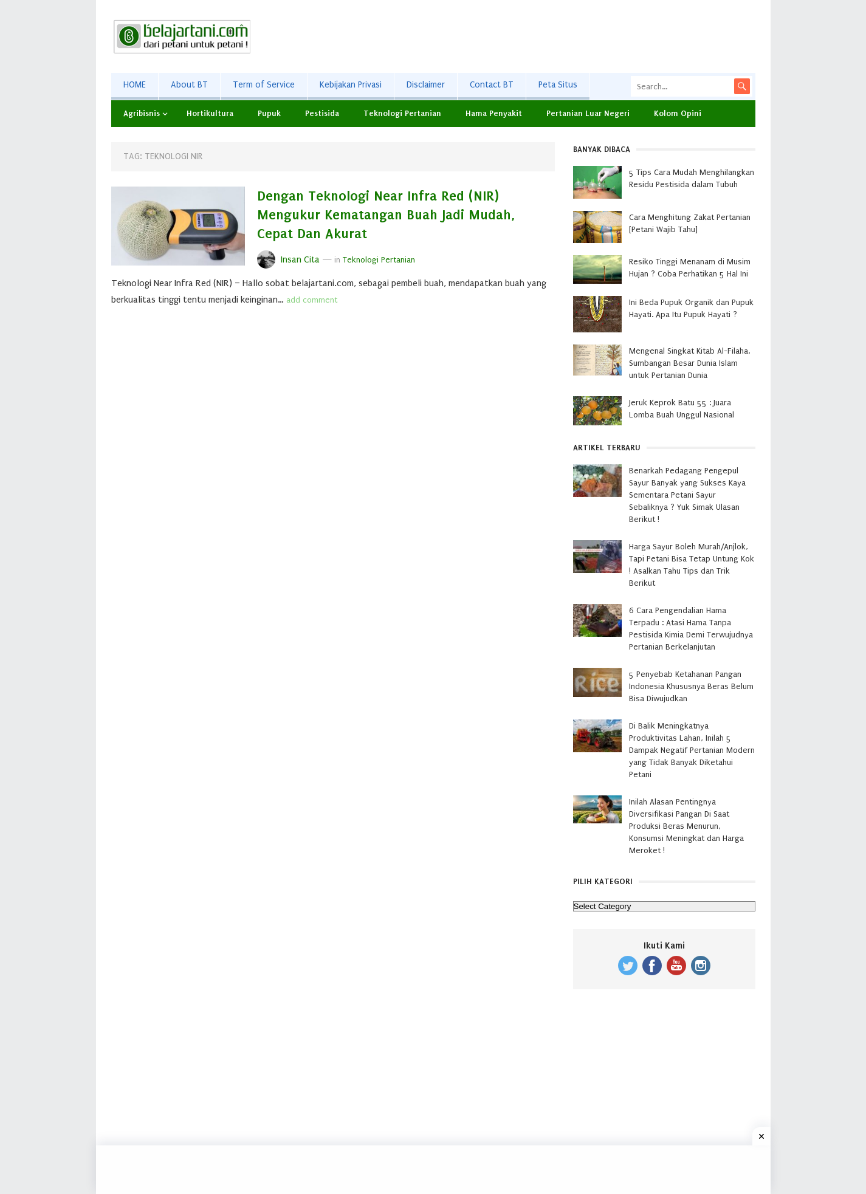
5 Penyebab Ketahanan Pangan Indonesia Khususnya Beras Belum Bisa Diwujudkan (691, 686)
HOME (134, 85)
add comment (311, 299)
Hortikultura (210, 113)
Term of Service (264, 85)
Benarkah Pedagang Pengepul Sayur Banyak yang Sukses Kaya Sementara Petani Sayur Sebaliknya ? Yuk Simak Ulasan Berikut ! (687, 495)
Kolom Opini (677, 113)
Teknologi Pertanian (402, 113)
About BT (189, 85)
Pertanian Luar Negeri (588, 113)
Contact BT (492, 85)
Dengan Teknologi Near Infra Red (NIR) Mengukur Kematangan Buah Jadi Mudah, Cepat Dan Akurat (386, 215)
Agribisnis (141, 113)
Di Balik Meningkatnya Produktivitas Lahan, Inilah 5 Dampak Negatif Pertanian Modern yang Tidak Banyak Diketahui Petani (692, 750)
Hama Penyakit (494, 113)
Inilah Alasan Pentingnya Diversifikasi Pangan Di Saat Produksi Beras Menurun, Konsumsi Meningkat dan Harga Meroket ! (686, 826)
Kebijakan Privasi (351, 85)
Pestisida (322, 113)
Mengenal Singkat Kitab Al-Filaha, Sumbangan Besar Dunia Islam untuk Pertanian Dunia (690, 363)
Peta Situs (557, 85)
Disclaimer (426, 85)
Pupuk (269, 113)
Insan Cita (300, 260)
